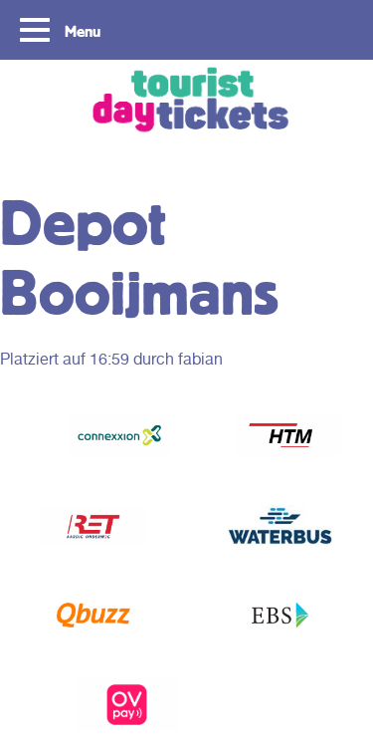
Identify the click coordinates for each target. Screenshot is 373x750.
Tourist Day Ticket (186, 102)
